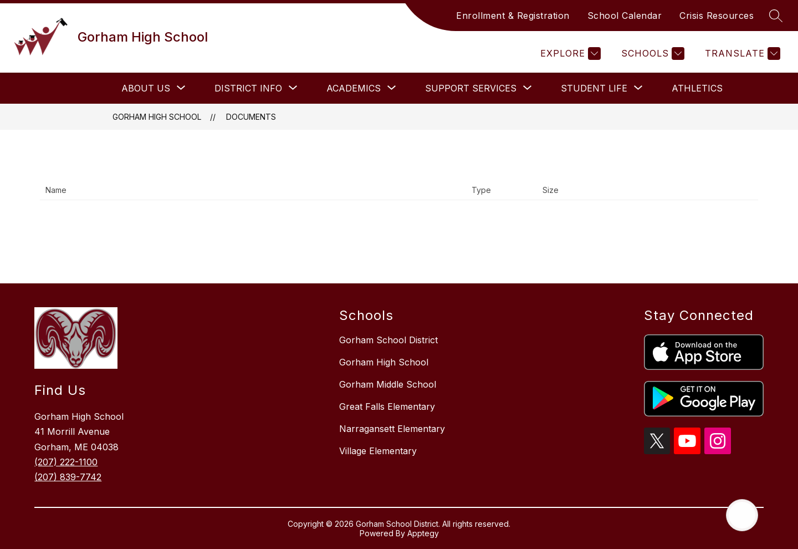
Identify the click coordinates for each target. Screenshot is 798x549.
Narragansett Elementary (392, 428)
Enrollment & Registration (513, 15)
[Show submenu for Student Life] (594, 88)
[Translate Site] (741, 53)
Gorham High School (156, 116)
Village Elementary (378, 450)
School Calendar (624, 15)
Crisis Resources (716, 15)
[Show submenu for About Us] (145, 88)
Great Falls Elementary (387, 406)
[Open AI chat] (742, 515)
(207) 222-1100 (66, 461)
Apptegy (423, 533)
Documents (251, 116)
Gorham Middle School (387, 384)
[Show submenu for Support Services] (470, 88)
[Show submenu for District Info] (248, 88)
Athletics (697, 88)
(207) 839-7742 (67, 476)
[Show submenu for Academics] (353, 88)
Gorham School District (388, 339)
